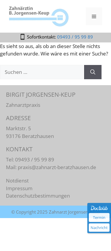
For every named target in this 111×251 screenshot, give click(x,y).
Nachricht (99, 227)
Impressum (19, 188)
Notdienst (17, 180)
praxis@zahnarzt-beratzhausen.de (57, 167)
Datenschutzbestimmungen (38, 195)
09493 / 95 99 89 (75, 37)
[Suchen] (93, 72)
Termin (99, 217)
